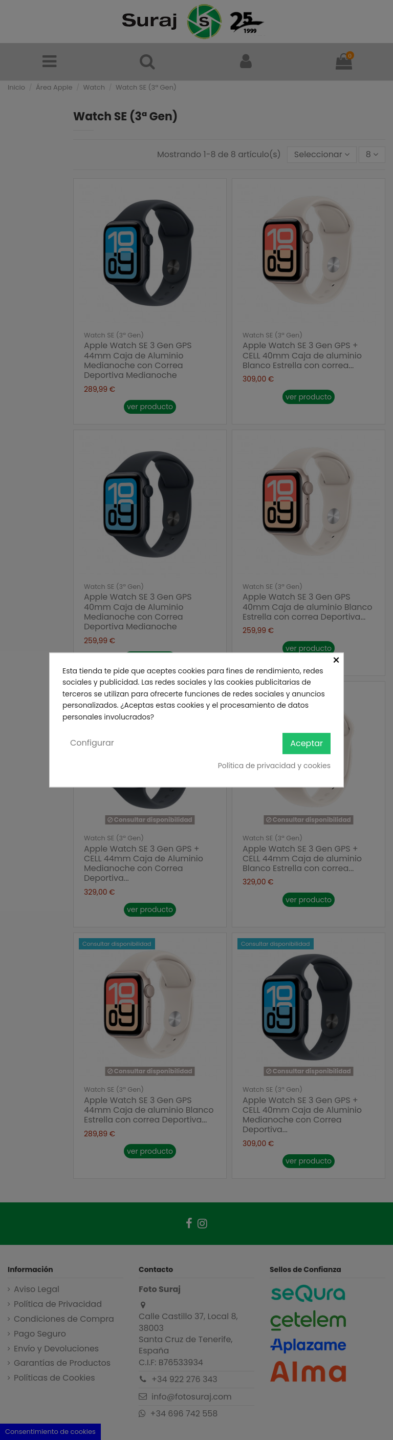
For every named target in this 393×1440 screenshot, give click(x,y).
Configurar (92, 743)
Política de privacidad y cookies (274, 765)
